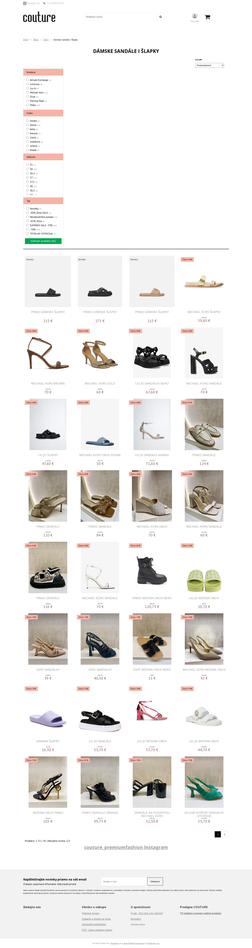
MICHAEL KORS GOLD (100, 383)
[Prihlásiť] (195, 17)
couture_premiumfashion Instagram (126, 847)
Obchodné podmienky (94, 924)
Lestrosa (36, 84)
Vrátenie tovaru (90, 913)
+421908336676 (55, 3)
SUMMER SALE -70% (43, 225)
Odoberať (155, 881)
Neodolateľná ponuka (44, 216)
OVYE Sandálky (48, 669)
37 (33, 177)
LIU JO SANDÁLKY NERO (152, 383)
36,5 (34, 173)
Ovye (34, 96)
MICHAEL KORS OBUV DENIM (100, 455)
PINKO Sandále (204, 455)
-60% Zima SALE (40, 212)
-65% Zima (37, 221)
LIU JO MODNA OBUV (204, 598)
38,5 (34, 190)
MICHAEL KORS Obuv (152, 526)
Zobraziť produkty (43, 241)
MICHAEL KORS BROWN (48, 383)
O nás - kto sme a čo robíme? (147, 913)
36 (33, 169)
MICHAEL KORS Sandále (204, 526)
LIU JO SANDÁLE (100, 741)
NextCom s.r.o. (153, 943)
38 (33, 186)
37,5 (34, 181)
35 (33, 164)
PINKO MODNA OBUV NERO (152, 598)
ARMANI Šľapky (47, 741)
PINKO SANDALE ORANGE (100, 813)
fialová (35, 133)
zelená (35, 145)
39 (33, 194)
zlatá (34, 137)
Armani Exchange (40, 80)
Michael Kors (39, 92)
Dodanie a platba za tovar (96, 919)
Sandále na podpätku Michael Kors (152, 814)
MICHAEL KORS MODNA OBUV (204, 669)
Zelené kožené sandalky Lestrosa (204, 814)
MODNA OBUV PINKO (48, 813)
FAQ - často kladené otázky (97, 930)
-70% (35, 229)
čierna (35, 125)
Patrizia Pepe (38, 100)
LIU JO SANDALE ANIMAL (152, 455)
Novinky (35, 208)
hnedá (34, 150)
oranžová (36, 141)
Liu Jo (34, 88)
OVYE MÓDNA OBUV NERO (152, 669)
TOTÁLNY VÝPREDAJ (43, 233)
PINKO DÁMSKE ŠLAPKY (48, 312)
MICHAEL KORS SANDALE (204, 383)
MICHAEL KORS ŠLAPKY (204, 312)
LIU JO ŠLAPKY (48, 455)
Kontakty (136, 919)
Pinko (35, 105)
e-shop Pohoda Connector (133, 943)
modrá (35, 120)
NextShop (115, 943)
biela (34, 129)
